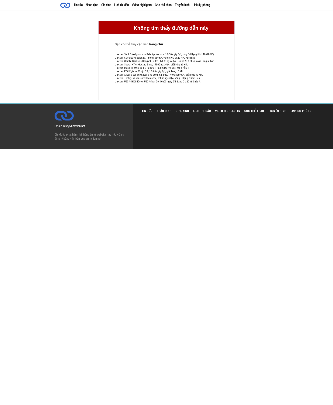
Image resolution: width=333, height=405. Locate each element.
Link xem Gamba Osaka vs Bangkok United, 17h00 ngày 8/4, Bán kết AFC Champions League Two (164, 61)
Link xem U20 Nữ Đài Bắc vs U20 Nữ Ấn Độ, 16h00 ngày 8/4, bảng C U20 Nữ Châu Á (157, 81)
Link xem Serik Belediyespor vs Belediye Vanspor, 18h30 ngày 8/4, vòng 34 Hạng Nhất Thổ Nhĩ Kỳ (164, 54)
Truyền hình (182, 5)
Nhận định (92, 5)
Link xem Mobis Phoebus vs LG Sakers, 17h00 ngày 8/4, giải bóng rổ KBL (152, 67)
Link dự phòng (201, 5)
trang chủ (156, 44)
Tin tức (78, 5)
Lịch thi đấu (121, 5)
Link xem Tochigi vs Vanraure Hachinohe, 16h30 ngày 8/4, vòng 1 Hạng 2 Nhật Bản (157, 78)
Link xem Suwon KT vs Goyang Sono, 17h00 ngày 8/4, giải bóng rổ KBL (151, 64)
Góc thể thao (163, 5)
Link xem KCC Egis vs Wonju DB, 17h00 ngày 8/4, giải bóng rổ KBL (149, 71)
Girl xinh (106, 5)
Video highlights (142, 5)
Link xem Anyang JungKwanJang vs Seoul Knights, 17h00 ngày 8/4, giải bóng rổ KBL (159, 74)
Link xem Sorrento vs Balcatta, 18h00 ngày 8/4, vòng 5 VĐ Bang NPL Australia (155, 57)
